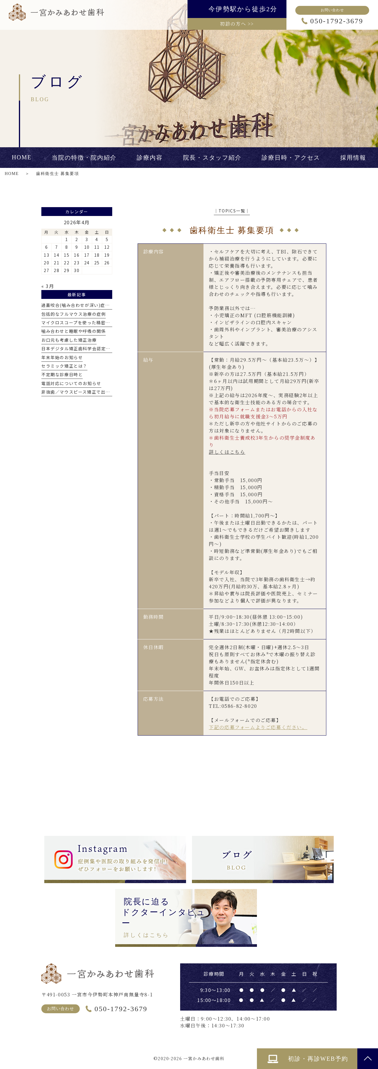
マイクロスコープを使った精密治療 (78, 322)
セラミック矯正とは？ (64, 366)
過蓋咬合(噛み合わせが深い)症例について (84, 305)
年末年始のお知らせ (62, 357)
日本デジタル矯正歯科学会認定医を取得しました (92, 348)
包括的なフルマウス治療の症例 (73, 314)
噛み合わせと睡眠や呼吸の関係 (73, 331)
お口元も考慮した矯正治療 (69, 340)
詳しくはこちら (227, 451)
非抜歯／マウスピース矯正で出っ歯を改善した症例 (94, 392)
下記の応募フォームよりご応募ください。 (258, 727)
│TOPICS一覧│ (232, 211)
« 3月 (47, 285)
